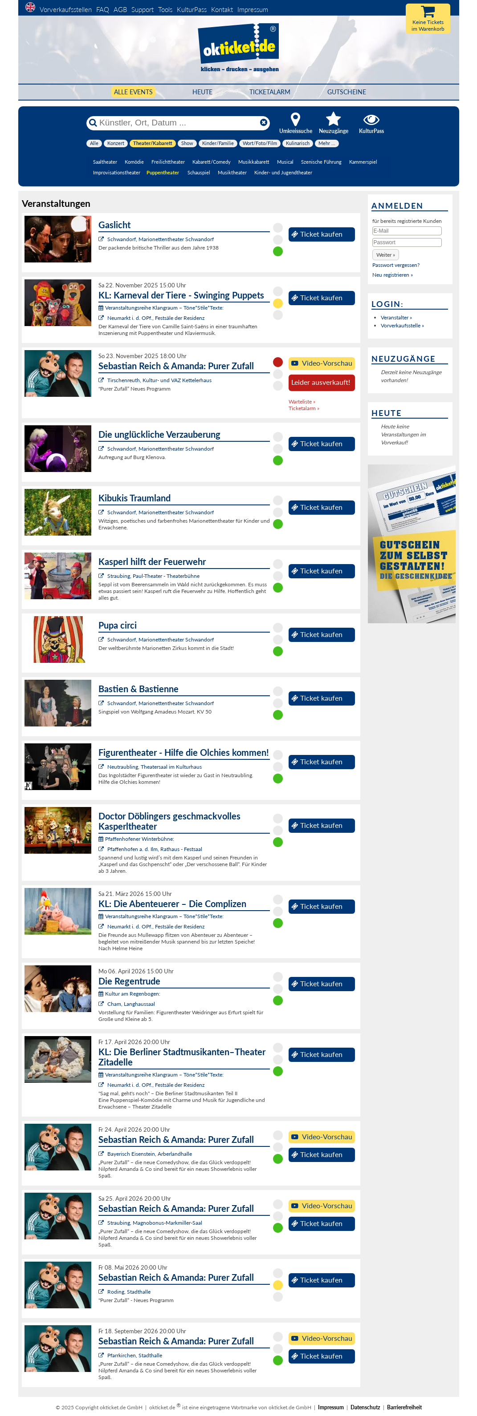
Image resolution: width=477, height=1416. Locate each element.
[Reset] (263, 123)
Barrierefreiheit (404, 1407)
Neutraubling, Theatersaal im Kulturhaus (154, 766)
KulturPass (192, 9)
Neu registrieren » (392, 274)
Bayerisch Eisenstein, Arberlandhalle (149, 1153)
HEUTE (202, 92)
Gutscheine (346, 92)
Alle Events (133, 92)
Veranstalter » (396, 317)
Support (142, 9)
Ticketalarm (269, 92)
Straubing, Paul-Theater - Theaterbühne (153, 576)
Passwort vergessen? (396, 265)
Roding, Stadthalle (129, 1291)
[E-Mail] (407, 230)
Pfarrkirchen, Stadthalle (134, 1355)
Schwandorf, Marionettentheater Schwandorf (160, 239)
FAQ (102, 9)
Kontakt (222, 9)
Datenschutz (365, 1407)
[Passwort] (407, 242)
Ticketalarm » (304, 408)
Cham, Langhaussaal (131, 1003)
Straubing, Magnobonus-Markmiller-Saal (154, 1222)
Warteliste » (302, 401)
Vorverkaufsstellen (66, 9)
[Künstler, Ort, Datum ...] (177, 123)
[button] (385, 254)
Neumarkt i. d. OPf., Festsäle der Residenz (155, 318)
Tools (165, 9)
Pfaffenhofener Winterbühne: (136, 838)
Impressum (252, 9)
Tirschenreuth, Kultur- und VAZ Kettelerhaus (159, 380)
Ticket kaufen (316, 234)
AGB (120, 9)
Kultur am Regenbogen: (129, 993)
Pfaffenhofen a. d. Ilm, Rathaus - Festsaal (154, 849)
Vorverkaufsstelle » (402, 325)
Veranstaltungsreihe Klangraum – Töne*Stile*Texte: (161, 307)
